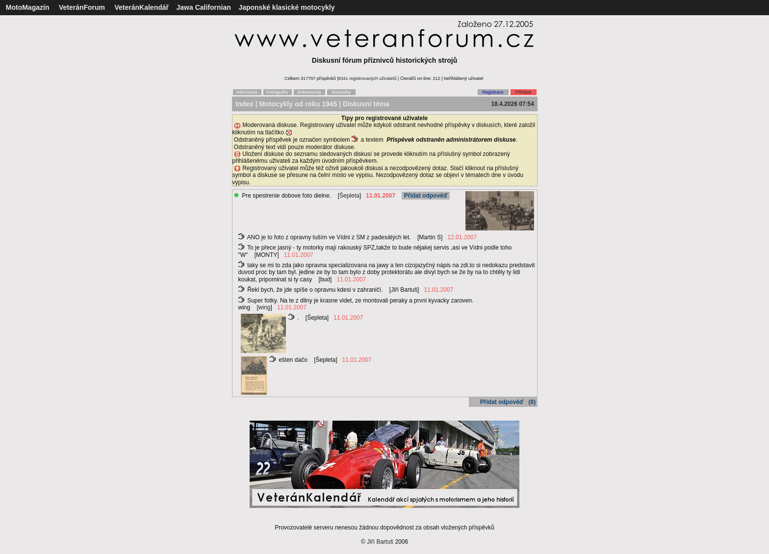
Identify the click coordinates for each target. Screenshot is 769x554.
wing (264, 307)
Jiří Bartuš (380, 541)
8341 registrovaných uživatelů (367, 78)
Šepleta (349, 195)
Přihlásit (523, 92)
